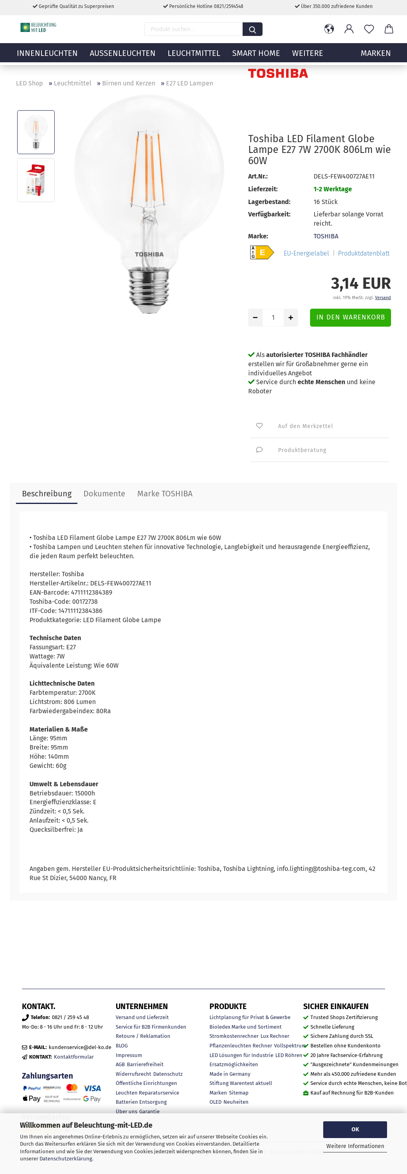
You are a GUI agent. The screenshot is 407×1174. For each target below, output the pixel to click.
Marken (218, 1093)
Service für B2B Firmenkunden (151, 1027)
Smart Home (256, 58)
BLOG (122, 1046)
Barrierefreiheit (145, 1064)
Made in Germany (229, 1074)
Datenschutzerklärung (66, 1159)
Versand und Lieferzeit (142, 1017)
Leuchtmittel (194, 58)
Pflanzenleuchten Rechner (240, 1046)
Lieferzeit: (263, 189)
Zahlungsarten (47, 1076)
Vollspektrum (290, 1046)
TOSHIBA (326, 236)
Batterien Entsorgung (141, 1102)
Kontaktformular (74, 1057)
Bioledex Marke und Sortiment (245, 1027)
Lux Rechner (275, 1036)
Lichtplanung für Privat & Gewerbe (249, 1017)
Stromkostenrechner (234, 1036)
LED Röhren (288, 1055)
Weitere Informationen (355, 1146)
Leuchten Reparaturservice (147, 1093)
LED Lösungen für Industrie (241, 1055)
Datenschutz (168, 1074)
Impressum (129, 1055)
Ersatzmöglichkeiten (233, 1064)
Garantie (149, 1112)
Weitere (307, 58)
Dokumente (104, 493)
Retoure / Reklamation (143, 1036)
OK (355, 1129)
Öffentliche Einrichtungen (146, 1083)
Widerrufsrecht (133, 1074)
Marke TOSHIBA (164, 493)
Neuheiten (236, 1102)
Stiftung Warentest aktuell (240, 1083)
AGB (120, 1064)
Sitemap (239, 1093)
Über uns (126, 1112)
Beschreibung (46, 493)
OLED (215, 1102)
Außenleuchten (123, 58)
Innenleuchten (47, 58)
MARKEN (376, 58)
